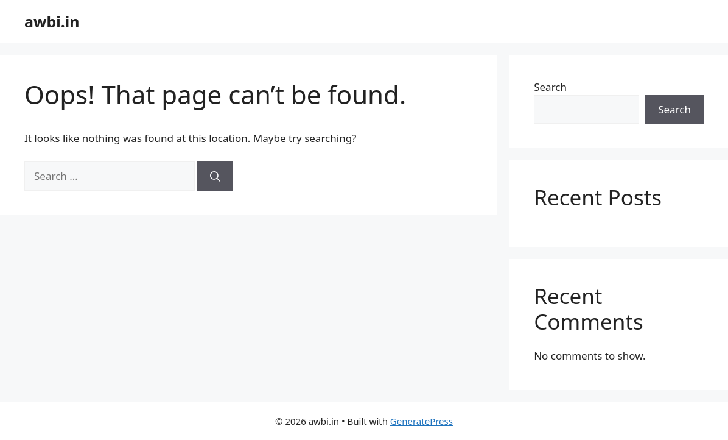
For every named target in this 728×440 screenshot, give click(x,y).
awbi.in (51, 21)
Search (550, 87)
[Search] (215, 176)
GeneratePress (421, 421)
